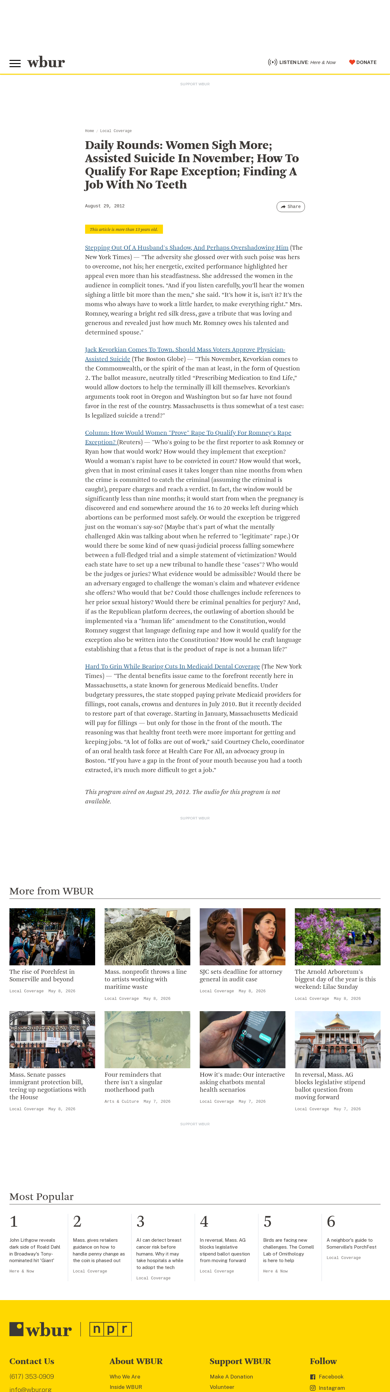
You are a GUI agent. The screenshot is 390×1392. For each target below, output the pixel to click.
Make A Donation (231, 1376)
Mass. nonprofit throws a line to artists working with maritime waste (146, 979)
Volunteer (222, 1387)
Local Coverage (116, 131)
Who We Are (125, 1376)
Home (89, 131)
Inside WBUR (126, 1387)
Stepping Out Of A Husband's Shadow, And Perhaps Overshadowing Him (187, 248)
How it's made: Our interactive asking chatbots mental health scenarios (242, 1082)
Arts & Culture (122, 1101)
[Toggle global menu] (15, 63)
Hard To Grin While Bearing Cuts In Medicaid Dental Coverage (172, 667)
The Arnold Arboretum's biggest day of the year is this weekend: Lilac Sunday (335, 979)
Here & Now (21, 1271)
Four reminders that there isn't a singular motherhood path (133, 1082)
